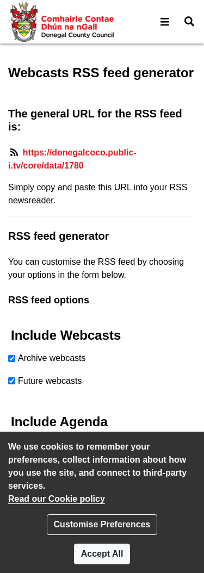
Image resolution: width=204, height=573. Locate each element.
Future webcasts (50, 380)
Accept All (102, 553)
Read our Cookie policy (56, 498)
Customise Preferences (102, 524)
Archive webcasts (52, 358)
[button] (165, 22)
